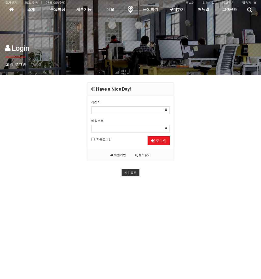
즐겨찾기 (11, 2)
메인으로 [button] (130, 172)
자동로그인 (101, 139)
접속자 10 (249, 2)
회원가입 (208, 2)
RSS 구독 (31, 2)
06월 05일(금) (55, 2)
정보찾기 (228, 2)
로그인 (190, 2)
